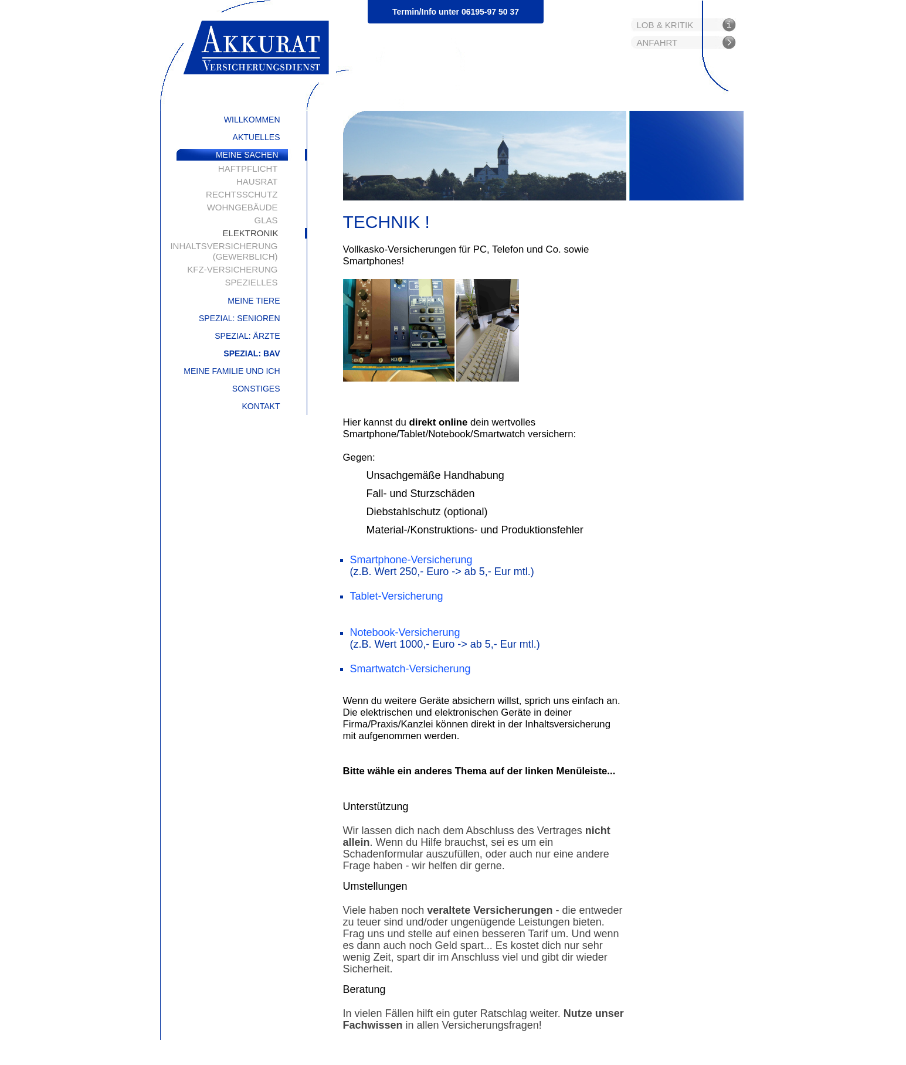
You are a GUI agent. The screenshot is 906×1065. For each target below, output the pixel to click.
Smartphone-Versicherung (411, 560)
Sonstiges (256, 388)
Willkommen (252, 119)
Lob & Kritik (665, 25)
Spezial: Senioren (239, 318)
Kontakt (261, 406)
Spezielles (251, 282)
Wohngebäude (242, 207)
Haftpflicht (248, 168)
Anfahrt (657, 42)
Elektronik (250, 233)
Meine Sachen (247, 154)
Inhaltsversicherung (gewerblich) (223, 251)
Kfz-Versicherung (232, 269)
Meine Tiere (254, 300)
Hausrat (257, 181)
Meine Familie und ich (232, 371)
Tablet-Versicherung (396, 596)
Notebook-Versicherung (405, 632)
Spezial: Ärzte (247, 336)
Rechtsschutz (242, 194)
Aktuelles (256, 137)
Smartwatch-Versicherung (410, 669)
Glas (265, 220)
